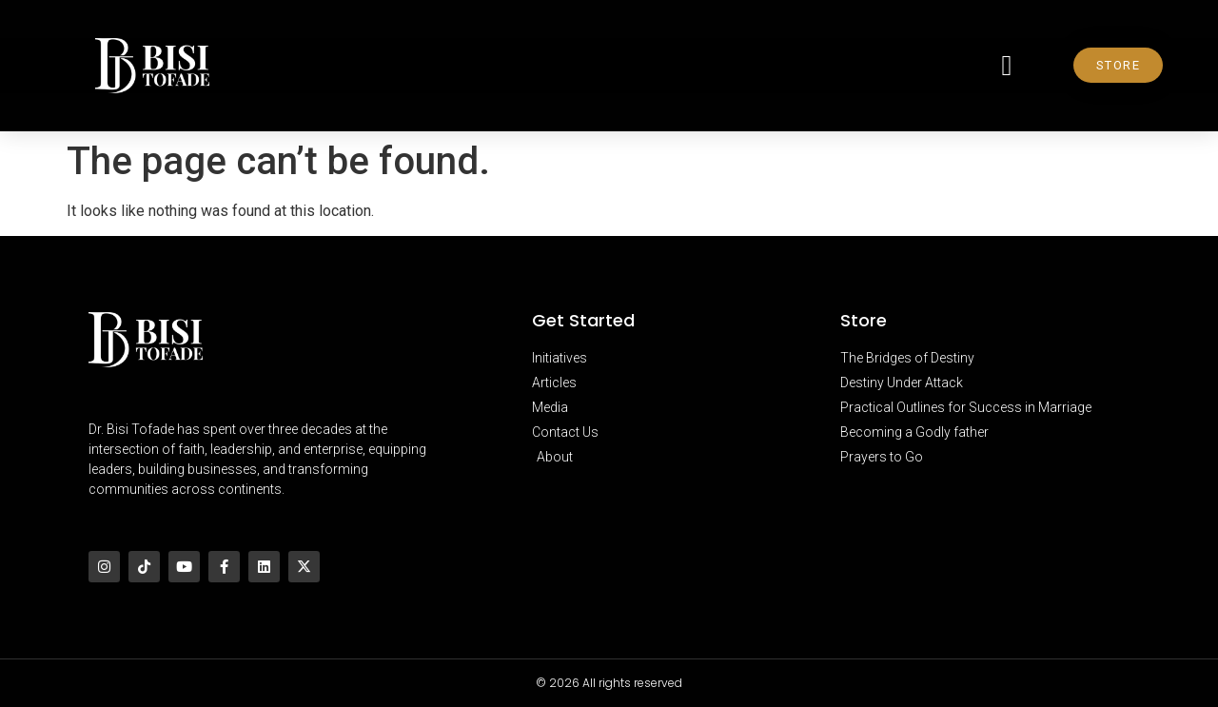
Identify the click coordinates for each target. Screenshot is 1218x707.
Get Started (583, 320)
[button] (1006, 65)
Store (863, 320)
